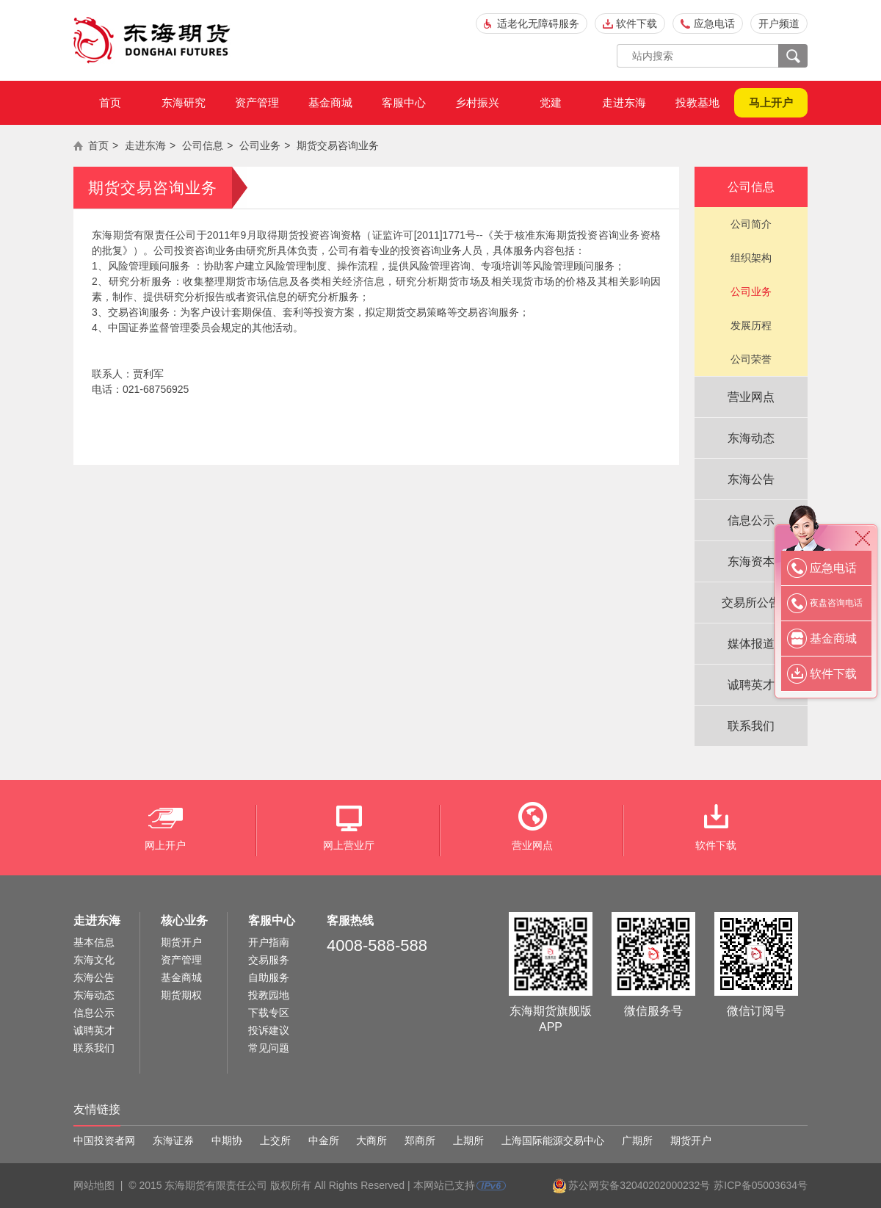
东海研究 (184, 102)
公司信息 (202, 145)
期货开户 (181, 942)
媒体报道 (751, 643)
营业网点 (751, 397)
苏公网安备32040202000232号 (639, 1185)
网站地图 (94, 1185)
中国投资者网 (104, 1140)
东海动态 (751, 438)
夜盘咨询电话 (836, 603)
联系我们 (751, 726)
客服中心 (404, 102)
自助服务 (268, 977)
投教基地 (697, 102)
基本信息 (94, 942)
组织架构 (751, 258)
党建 (551, 102)
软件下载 (636, 23)
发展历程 (751, 325)
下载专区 (268, 1013)
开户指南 (268, 942)
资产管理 (257, 102)
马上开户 (771, 102)
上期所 (468, 1140)
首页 (110, 102)
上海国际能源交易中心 (552, 1140)
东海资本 (751, 561)
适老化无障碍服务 (538, 23)
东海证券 (173, 1140)
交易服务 (268, 960)
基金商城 (330, 102)
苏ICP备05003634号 (761, 1185)
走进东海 (624, 102)
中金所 (323, 1140)
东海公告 (751, 479)
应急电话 (714, 23)
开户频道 (779, 23)
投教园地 (268, 995)
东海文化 (94, 960)
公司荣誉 (751, 359)
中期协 (226, 1140)
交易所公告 (751, 602)
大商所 (371, 1140)
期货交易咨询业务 (338, 145)
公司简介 (751, 224)
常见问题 (268, 1048)
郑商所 (420, 1140)
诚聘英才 (751, 685)
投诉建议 (268, 1030)
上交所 (275, 1140)
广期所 (637, 1140)
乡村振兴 (477, 102)
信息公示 (751, 520)
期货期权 (181, 995)
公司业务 (259, 145)
